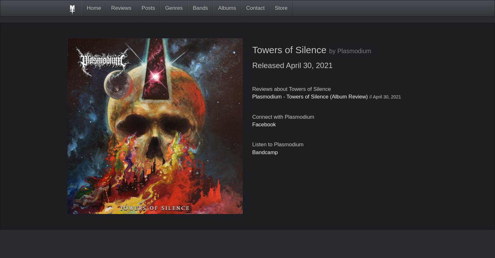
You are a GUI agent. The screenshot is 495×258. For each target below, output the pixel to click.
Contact (255, 8)
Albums (227, 8)
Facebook (264, 125)
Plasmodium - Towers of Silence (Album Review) (310, 97)
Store (281, 8)
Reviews (121, 8)
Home (94, 8)
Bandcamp (265, 152)
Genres (174, 8)
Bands (200, 8)
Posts (148, 8)
